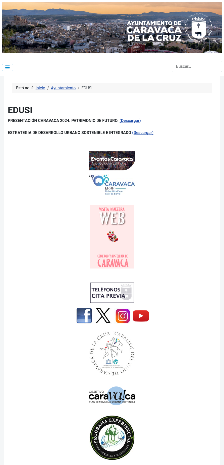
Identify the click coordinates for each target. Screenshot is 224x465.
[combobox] (197, 66)
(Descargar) (130, 120)
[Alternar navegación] (7, 67)
